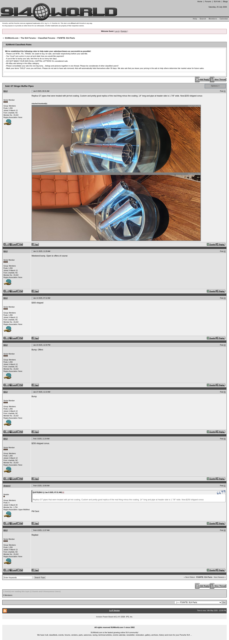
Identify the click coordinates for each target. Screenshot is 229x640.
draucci (7, 486)
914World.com (11, 38)
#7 (225, 486)
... (114, 623)
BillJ (5, 91)
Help (195, 19)
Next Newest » (220, 577)
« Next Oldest (189, 577)
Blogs (225, 1)
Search (203, 19)
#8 (225, 530)
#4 (225, 345)
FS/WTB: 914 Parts (66, 38)
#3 (225, 298)
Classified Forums (46, 38)
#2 (225, 251)
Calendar (224, 19)
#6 (225, 439)
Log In (117, 31)
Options (214, 86)
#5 (225, 392)
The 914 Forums (28, 38)
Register (124, 31)
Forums (208, 1)
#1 (225, 91)
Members (213, 19)
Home (199, 1)
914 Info (217, 1)
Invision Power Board (104, 617)
